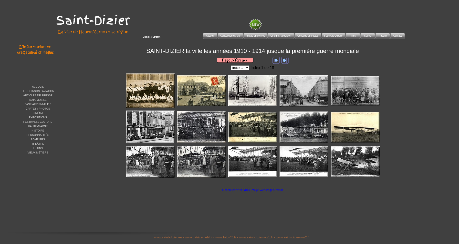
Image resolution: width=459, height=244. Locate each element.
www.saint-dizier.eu (168, 237)
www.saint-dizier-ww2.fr (293, 237)
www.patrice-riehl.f (198, 237)
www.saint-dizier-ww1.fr (256, 237)
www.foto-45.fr (225, 237)
